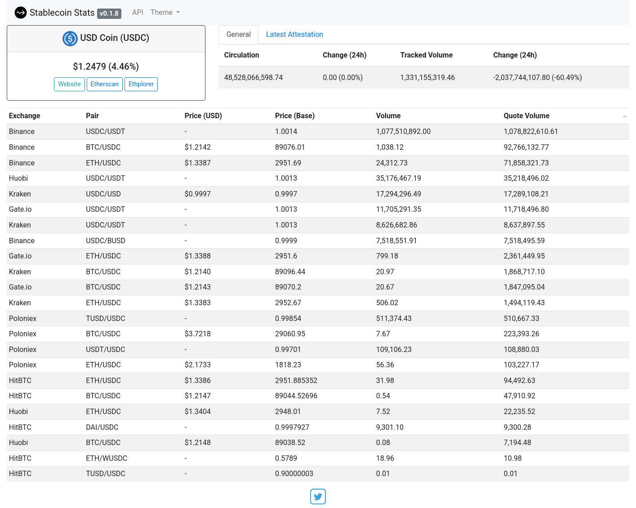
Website (69, 84)
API (137, 12)
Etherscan (105, 84)
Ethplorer (141, 84)
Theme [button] (162, 12)
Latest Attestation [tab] (294, 34)
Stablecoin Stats (67, 12)
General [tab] (239, 34)
